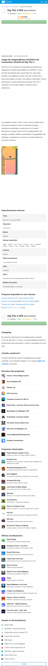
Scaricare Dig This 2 (8, 298)
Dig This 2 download (29, 301)
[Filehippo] (6, 2)
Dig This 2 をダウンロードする (11, 307)
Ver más (24, 664)
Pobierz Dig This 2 (25, 298)
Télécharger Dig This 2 (23, 304)
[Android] (7, 7)
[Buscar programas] (42, 2)
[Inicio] (2, 7)
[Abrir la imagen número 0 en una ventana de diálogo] (9, 160)
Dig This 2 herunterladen (9, 301)
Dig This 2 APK (21, 10)
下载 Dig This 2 (6, 304)
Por (11, 13)
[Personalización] (14, 7)
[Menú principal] (46, 2)
